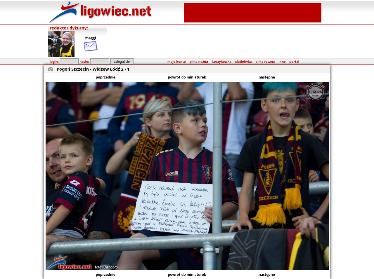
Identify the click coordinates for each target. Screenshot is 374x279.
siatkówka (243, 61)
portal (294, 61)
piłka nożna (199, 61)
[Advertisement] (252, 12)
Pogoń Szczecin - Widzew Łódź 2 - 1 (93, 69)
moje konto (176, 61)
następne (267, 77)
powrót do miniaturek (187, 77)
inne (281, 61)
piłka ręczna (265, 61)
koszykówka (221, 61)
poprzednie (105, 77)
